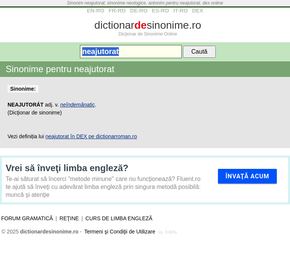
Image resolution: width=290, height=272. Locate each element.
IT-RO (180, 11)
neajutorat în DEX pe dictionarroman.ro (91, 136)
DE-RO (138, 11)
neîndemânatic (77, 105)
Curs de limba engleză (119, 218)
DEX (197, 11)
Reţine (69, 218)
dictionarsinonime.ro (147, 25)
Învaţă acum (247, 176)
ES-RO (160, 11)
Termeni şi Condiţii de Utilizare (119, 232)
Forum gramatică (27, 218)
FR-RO (117, 11)
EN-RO (95, 11)
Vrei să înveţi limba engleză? (67, 168)
